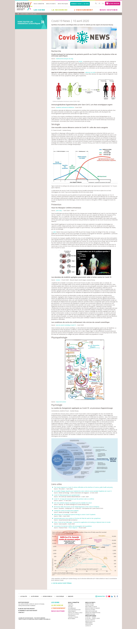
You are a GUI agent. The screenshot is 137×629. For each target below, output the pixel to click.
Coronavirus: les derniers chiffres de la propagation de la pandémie (73, 526)
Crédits (20, 619)
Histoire (70, 606)
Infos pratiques (63, 3)
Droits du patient (90, 609)
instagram (106, 596)
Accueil (18, 13)
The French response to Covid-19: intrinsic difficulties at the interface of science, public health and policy (83, 487)
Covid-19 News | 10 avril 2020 (28, 13)
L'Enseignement (83, 10)
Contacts (88, 626)
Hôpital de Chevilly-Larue (75, 612)
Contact (21, 612)
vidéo (54, 232)
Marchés (70, 596)
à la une (70, 603)
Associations (89, 624)
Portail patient (89, 605)
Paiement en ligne (90, 614)
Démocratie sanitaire (91, 611)
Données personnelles (44, 619)
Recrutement (71, 618)
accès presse (35, 596)
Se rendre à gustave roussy (27, 610)
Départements (72, 611)
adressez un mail (90, 72)
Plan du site (26, 619)
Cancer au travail (73, 617)
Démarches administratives (92, 612)
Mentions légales (33, 619)
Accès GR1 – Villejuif (90, 617)
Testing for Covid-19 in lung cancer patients (66, 510)
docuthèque (60, 596)
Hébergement (89, 623)
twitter (115, 596)
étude (80, 61)
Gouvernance (72, 608)
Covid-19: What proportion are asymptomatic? (67, 495)
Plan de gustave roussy (26, 608)
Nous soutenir (109, 10)
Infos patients (51, 3)
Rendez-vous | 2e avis (80, 4)
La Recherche (60, 10)
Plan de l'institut (90, 620)
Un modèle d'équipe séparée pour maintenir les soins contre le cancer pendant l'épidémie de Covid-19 (83, 491)
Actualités (23, 596)
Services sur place (90, 621)
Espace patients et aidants (92, 608)
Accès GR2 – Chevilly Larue (92, 618)
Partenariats (71, 615)
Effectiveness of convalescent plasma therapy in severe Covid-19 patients (74, 514)
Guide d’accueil (89, 603)
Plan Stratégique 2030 (74, 609)
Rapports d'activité (73, 614)
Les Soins (39, 10)
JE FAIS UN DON (114, 3)
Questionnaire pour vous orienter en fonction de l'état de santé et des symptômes (77, 518)
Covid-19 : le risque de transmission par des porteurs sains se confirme (74, 499)
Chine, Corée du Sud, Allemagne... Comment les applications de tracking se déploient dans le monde (82, 522)
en (103, 3)
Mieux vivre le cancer (91, 606)
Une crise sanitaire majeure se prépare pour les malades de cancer (73, 503)
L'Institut (70, 605)
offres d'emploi (47, 596)
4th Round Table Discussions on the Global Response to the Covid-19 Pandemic (76, 507)
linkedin (112, 596)
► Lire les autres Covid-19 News (61, 583)
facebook (117, 596)
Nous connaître (39, 3)
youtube (109, 596)
